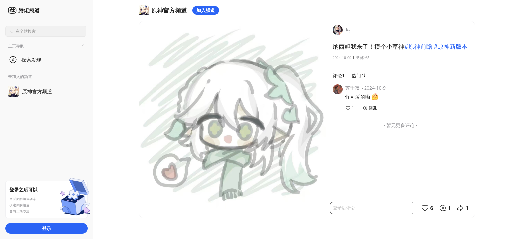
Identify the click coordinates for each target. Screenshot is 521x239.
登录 (46, 228)
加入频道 (205, 10)
